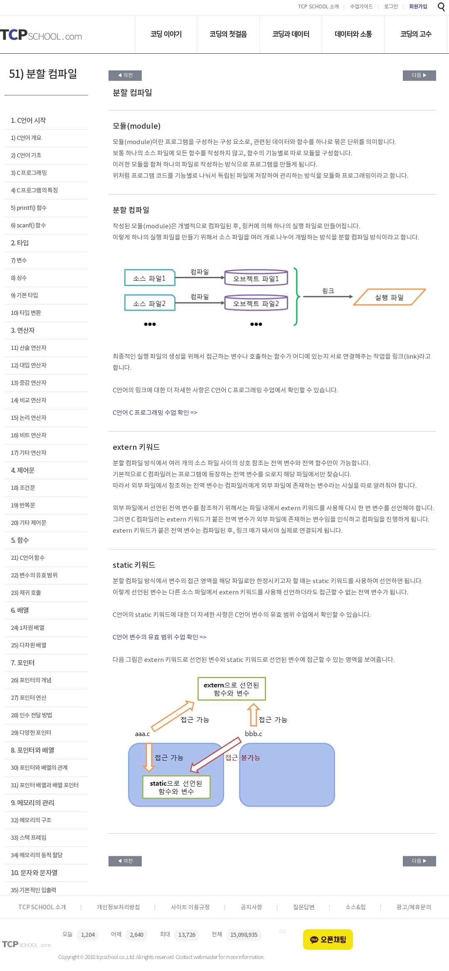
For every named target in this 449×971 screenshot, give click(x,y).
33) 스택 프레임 (28, 837)
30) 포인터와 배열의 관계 (39, 767)
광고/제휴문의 (414, 908)
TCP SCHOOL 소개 (318, 7)
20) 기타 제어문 (28, 523)
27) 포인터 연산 (28, 697)
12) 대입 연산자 (28, 365)
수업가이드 (361, 7)
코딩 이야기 (166, 34)
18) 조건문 (23, 488)
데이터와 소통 (353, 34)
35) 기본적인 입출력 (34, 890)
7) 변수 (19, 260)
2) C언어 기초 (26, 155)
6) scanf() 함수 (28, 225)
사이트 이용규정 (190, 908)
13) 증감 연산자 (28, 383)
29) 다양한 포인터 (31, 732)
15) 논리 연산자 (28, 418)
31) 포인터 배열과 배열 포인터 (45, 785)
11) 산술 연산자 (28, 348)
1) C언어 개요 (26, 138)
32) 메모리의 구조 (31, 820)
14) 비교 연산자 (28, 400)
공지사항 (251, 908)
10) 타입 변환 (26, 313)
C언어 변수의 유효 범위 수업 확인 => (160, 637)
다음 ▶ (419, 75)
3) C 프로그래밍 (29, 173)
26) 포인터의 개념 (31, 680)
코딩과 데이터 (290, 34)
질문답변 (304, 908)
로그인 (391, 7)
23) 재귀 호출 (26, 593)
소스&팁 (355, 908)
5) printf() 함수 (29, 208)
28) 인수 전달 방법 (31, 715)
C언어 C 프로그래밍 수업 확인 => (155, 413)
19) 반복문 (23, 505)
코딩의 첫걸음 (228, 34)
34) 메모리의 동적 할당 (37, 855)
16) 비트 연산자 (28, 435)
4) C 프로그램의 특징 (34, 190)
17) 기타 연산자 (28, 453)
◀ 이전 (125, 75)
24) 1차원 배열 (27, 628)
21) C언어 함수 (27, 558)
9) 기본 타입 (24, 295)
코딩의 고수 (416, 34)
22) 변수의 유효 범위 (34, 575)
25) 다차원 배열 (28, 645)
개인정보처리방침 (118, 908)
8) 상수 (19, 278)
